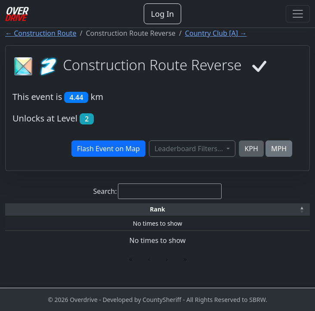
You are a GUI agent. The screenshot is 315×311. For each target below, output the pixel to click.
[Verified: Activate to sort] (289, 213)
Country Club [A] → (216, 33)
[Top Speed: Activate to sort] (169, 213)
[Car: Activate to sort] (133, 213)
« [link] (131, 266)
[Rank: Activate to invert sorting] (23, 213)
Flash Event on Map (108, 148)
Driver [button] (60, 212)
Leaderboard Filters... (189, 148)
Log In (162, 14)
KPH (251, 148)
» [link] (185, 266)
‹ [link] (149, 266)
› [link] (167, 266)
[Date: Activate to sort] (251, 213)
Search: (105, 191)
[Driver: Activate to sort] (60, 213)
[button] (23, 213)
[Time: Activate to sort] (98, 213)
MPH (279, 148)
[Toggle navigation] (298, 13)
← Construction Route (40, 33)
